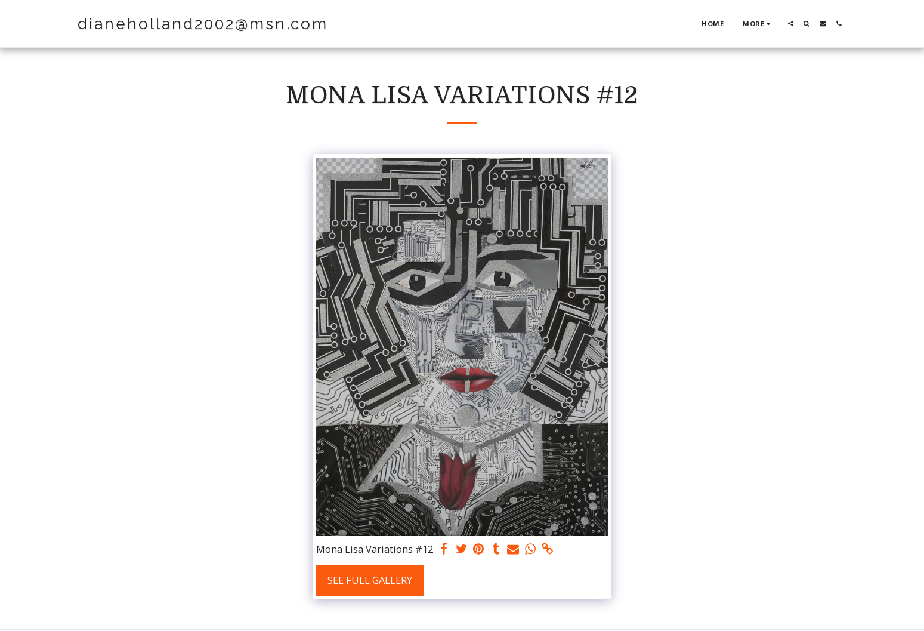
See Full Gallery (369, 580)
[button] (790, 23)
